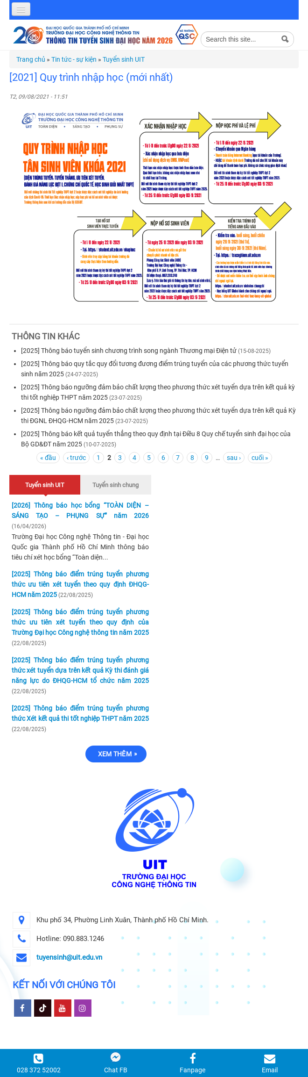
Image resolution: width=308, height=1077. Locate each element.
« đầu (48, 457)
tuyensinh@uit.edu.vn (69, 957)
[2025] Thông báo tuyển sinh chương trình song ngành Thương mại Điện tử (129, 350)
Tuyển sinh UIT (124, 59)
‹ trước (76, 457)
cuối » (260, 457)
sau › (234, 457)
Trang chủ (30, 59)
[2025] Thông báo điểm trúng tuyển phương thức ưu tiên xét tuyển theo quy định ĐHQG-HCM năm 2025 (80, 584)
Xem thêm (115, 754)
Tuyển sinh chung (115, 484)
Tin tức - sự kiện (74, 59)
